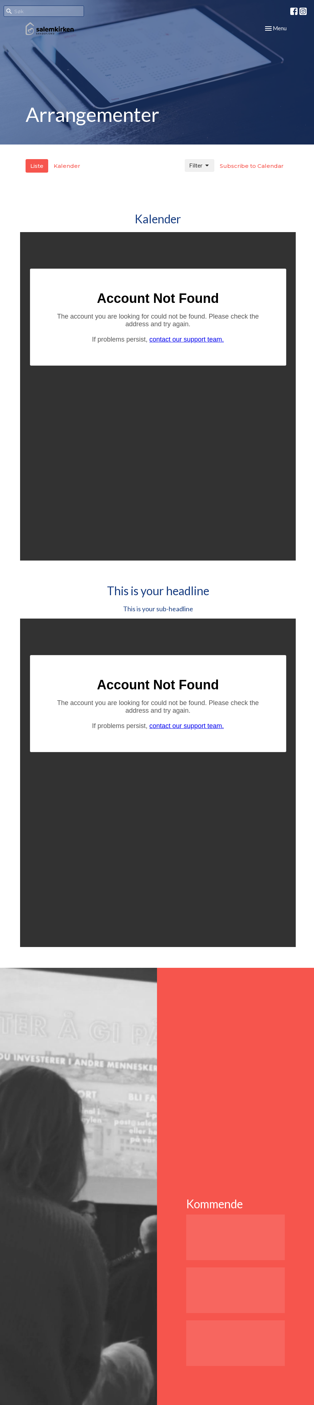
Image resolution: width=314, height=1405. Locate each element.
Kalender (67, 165)
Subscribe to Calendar (252, 165)
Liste (36, 165)
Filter (199, 165)
